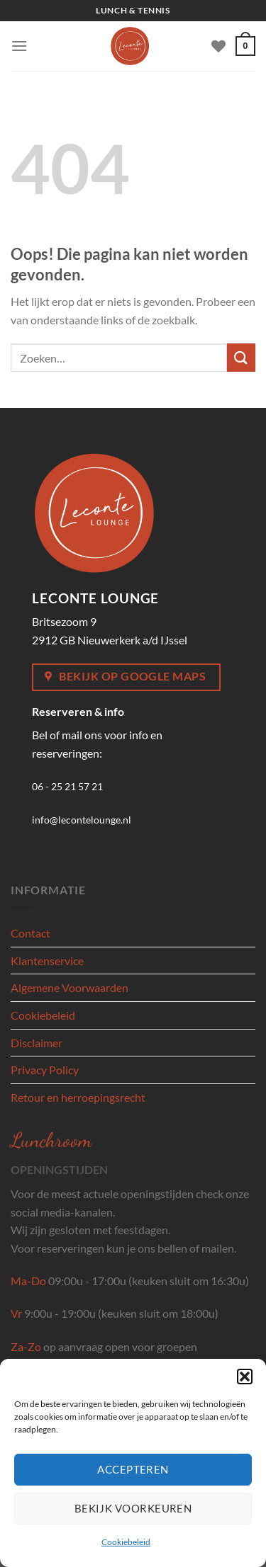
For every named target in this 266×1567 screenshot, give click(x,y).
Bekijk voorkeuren (133, 1508)
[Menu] (19, 45)
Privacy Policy (45, 1069)
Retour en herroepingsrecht (78, 1097)
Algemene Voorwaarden (69, 987)
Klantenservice (47, 960)
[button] (245, 1376)
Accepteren (133, 1469)
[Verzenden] (241, 357)
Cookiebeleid (125, 1542)
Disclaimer (36, 1042)
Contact (30, 933)
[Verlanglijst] (218, 46)
